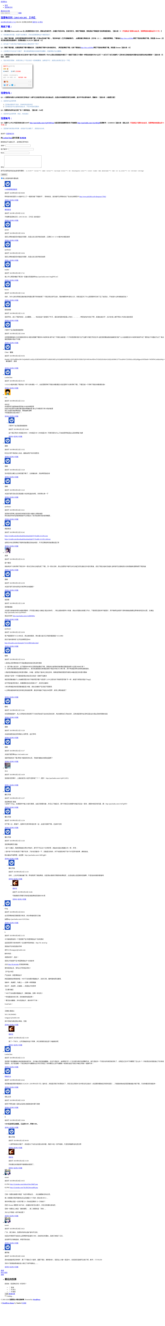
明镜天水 (8, 1079)
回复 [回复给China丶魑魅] (16, 370)
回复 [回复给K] (16, 1130)
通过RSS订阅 (5, 11)
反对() (12, 202)
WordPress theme (8, 1305)
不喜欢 (13, 1294)
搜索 (20, 13)
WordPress (36, 1302)
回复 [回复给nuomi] (16, 1218)
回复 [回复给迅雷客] (16, 622)
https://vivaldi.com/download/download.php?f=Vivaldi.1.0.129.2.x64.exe (28, 541)
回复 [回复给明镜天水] (16, 1089)
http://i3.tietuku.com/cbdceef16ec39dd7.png (24, 1186)
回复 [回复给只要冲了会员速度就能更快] (16, 345)
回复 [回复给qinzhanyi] (16, 263)
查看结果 (12, 1296)
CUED (24, 1305)
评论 (40, 22)
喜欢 (12, 1290)
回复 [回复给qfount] (16, 243)
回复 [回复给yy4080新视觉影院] (16, 202)
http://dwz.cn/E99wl (127, 38)
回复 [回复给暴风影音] (16, 223)
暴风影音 (8, 212)
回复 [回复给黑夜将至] (16, 548)
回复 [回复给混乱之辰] (16, 1110)
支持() (7, 202)
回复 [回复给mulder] (16, 282)
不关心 (13, 1292)
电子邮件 (4, 149)
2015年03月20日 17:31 (8, 22)
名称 (3, 145)
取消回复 (23, 138)
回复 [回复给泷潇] (16, 572)
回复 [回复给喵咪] (16, 699)
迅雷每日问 (8, 7)
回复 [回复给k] (16, 1027)
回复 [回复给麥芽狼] (16, 1269)
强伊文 (34, 22)
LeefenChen (7, 138)
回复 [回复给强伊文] (24, 901)
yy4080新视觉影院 (11, 192)
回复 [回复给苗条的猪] (16, 323)
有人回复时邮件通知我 (10, 181)
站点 (2, 153)
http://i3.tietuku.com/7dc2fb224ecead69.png (24, 1190)
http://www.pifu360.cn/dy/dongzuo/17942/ (92, 199)
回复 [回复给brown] (16, 302)
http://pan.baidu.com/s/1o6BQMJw (24, 618)
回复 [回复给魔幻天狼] (16, 810)
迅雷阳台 (4, 2)
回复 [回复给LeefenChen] (16, 390)
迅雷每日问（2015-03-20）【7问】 (18, 17)
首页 (6, 5)
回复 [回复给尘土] (16, 787)
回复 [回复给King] (16, 925)
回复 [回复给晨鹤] (16, 459)
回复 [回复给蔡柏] (16, 720)
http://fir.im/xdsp (13, 967)
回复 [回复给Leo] (16, 418)
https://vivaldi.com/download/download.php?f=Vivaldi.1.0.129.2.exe (26, 538)
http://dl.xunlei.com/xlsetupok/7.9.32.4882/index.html (22, 645)
